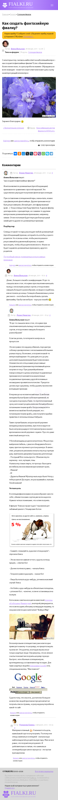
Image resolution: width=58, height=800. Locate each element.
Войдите (6, 141)
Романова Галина (26, 725)
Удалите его (9, 788)
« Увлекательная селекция (13, 128)
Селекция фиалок (24, 14)
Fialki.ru (33, 778)
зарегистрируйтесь (21, 141)
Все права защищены (44, 771)
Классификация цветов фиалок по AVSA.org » (45, 129)
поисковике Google (38, 666)
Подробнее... (28, 37)
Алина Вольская (18, 49)
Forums (13, 14)
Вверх (29, 128)
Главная (5, 14)
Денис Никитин (26, 173)
